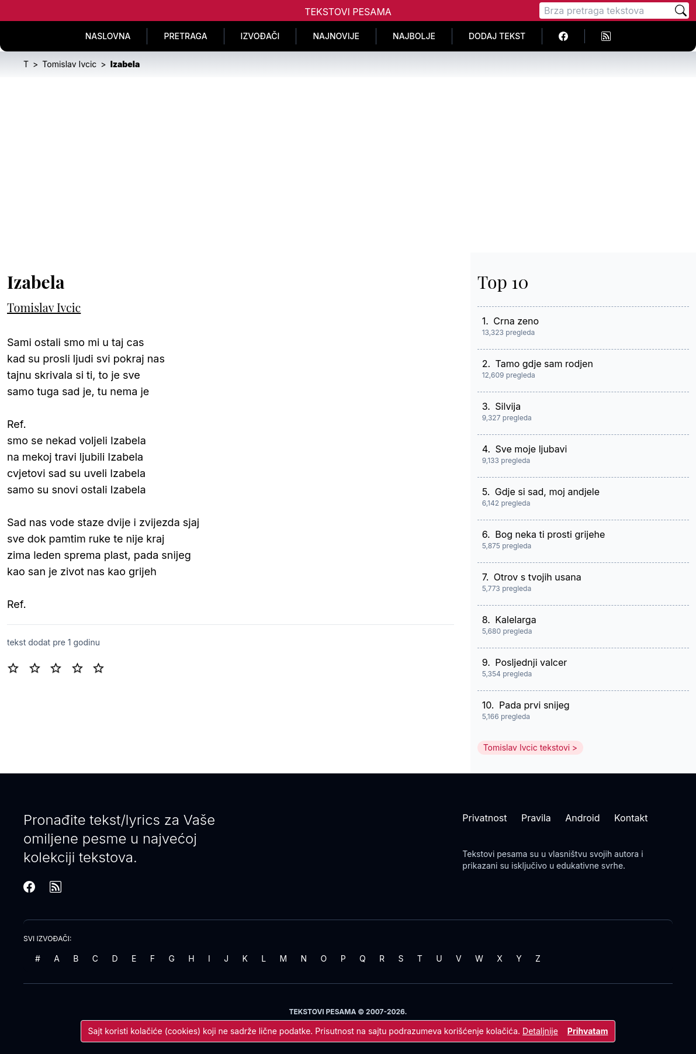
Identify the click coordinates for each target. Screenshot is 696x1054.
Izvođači (260, 36)
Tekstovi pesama (494, 854)
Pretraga (185, 36)
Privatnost (484, 818)
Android (582, 818)
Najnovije (336, 36)
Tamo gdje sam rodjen (544, 363)
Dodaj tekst (497, 36)
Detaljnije (540, 1031)
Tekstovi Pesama (348, 12)
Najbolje (414, 36)
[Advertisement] (348, 165)
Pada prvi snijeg (534, 705)
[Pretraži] (681, 10)
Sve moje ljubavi (531, 449)
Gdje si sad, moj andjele (547, 491)
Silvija (508, 406)
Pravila (536, 818)
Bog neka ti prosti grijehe (550, 534)
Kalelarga (515, 620)
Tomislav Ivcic (44, 307)
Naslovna (108, 36)
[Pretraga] (606, 10)
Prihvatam (587, 1031)
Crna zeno (516, 321)
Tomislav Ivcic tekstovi (526, 747)
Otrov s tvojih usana (537, 577)
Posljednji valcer (531, 662)
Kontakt (630, 818)
